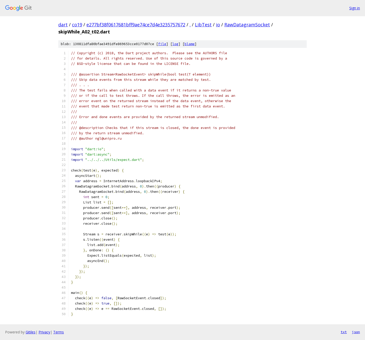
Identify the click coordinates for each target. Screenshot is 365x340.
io (218, 25)
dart (63, 25)
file (162, 44)
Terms (58, 332)
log (175, 44)
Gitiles (30, 332)
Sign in (354, 8)
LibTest (203, 25)
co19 (77, 25)
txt (344, 332)
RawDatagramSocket (247, 25)
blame (190, 44)
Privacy (44, 332)
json (356, 332)
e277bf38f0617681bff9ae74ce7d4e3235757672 (135, 25)
